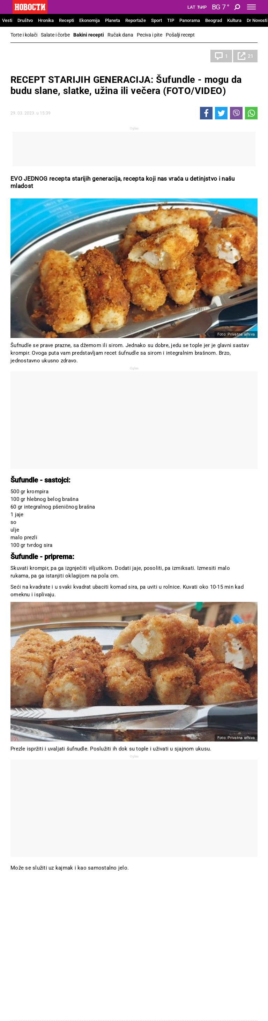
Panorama (189, 20)
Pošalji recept (180, 35)
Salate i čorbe (55, 35)
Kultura (234, 20)
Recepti (66, 20)
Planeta (112, 20)
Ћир (202, 7)
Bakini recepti (88, 35)
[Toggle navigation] (251, 7)
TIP (170, 20)
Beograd (213, 20)
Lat (191, 7)
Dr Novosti (257, 20)
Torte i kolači (23, 35)
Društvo (25, 20)
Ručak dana (120, 35)
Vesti (7, 20)
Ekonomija (89, 20)
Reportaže (135, 20)
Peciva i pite (149, 35)
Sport (156, 20)
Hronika (46, 20)
